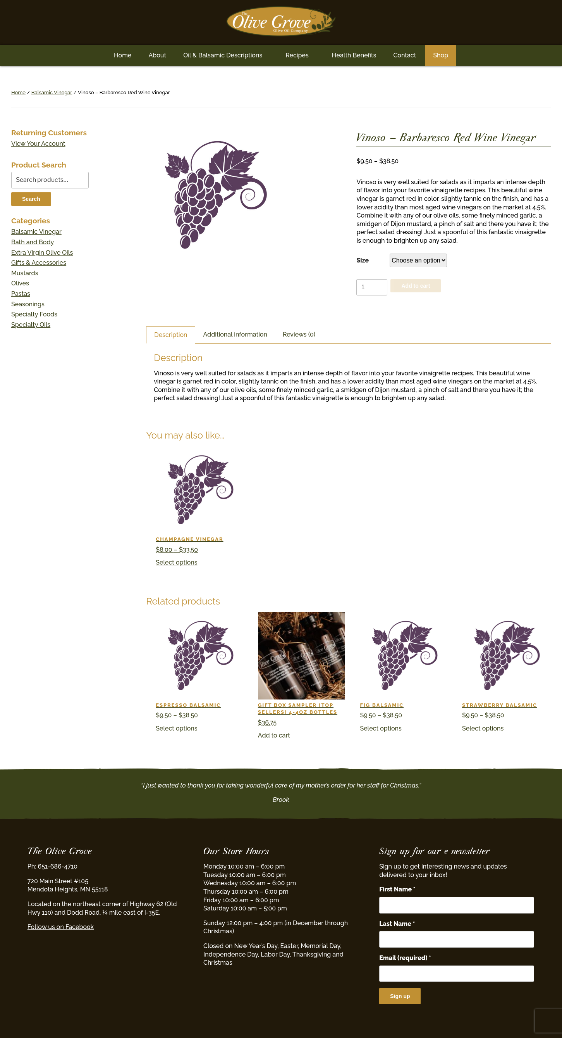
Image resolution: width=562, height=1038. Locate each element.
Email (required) (405, 958)
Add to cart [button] (274, 735)
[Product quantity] (371, 287)
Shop (440, 55)
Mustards (24, 273)
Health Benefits (354, 55)
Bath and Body (32, 242)
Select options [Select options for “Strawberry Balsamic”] (483, 728)
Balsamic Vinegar (51, 92)
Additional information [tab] (235, 334)
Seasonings (28, 304)
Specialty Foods (34, 314)
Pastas (20, 293)
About (157, 55)
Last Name (397, 923)
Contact (404, 55)
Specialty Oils (30, 324)
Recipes (296, 55)
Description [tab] (170, 335)
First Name (397, 889)
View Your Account (38, 143)
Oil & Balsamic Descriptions (222, 55)
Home (123, 55)
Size (362, 260)
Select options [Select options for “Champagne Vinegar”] (176, 562)
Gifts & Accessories (38, 262)
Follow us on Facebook (60, 927)
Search (31, 199)
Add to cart (415, 286)
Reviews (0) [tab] (299, 334)
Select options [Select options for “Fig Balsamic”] (380, 728)
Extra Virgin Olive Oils (42, 252)
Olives (20, 283)
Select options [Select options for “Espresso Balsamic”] (176, 728)
